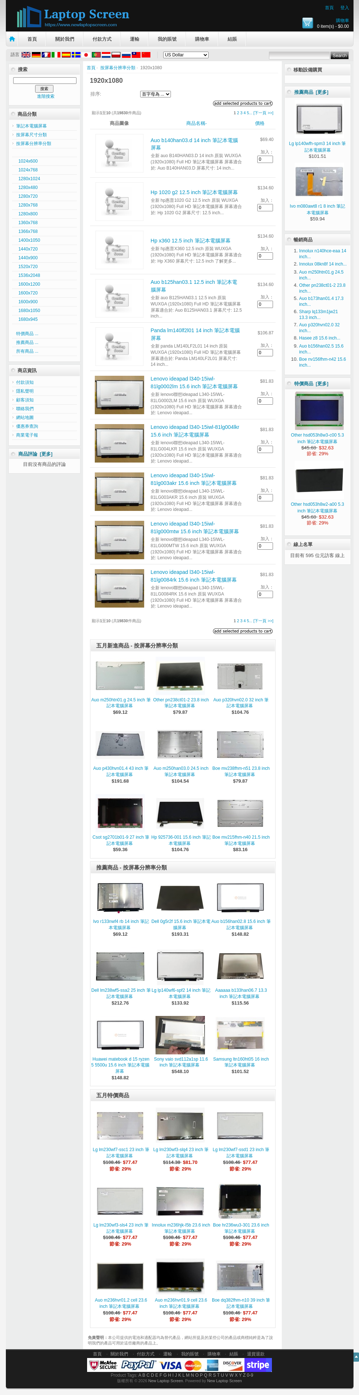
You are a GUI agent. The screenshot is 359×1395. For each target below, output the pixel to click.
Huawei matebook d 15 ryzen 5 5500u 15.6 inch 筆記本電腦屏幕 (120, 1065)
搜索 (22, 69)
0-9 (250, 1375)
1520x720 (27, 266)
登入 (344, 7)
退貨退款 (256, 1354)
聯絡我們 (25, 408)
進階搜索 (46, 96)
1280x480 (27, 187)
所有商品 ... (27, 351)
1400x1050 (28, 240)
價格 (260, 123)
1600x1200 (28, 284)
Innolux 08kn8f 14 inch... (323, 264)
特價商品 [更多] (311, 383)
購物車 (342, 20)
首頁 (329, 7)
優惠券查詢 (27, 426)
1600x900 (27, 301)
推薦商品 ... (27, 342)
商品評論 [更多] (35, 454)
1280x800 (27, 213)
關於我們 (64, 39)
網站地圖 (25, 417)
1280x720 (27, 196)
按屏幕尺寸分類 (31, 134)
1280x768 (27, 205)
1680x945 (27, 319)
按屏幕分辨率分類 (117, 67)
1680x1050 (28, 310)
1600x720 (27, 293)
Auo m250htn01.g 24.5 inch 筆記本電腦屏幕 (120, 703)
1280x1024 (28, 178)
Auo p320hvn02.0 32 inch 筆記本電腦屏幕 (241, 703)
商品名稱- (196, 123)
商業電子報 (27, 435)
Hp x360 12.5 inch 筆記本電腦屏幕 (191, 241)
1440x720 (27, 249)
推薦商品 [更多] (311, 92)
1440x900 (27, 257)
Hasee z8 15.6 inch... (319, 338)
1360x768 (27, 222)
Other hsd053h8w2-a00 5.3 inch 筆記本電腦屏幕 (317, 504)
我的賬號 (167, 39)
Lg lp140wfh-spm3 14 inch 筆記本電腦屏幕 (317, 143)
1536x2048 (28, 275)
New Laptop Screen (165, 1381)
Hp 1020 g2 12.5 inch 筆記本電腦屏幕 (194, 192)
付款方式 (102, 39)
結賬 (232, 39)
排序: (95, 94)
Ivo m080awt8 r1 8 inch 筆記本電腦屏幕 (317, 206)
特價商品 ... (27, 333)
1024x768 (27, 169)
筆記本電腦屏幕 (31, 126)
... (250, 113)
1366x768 (27, 231)
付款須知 (25, 382)
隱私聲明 (25, 391)
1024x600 (27, 161)
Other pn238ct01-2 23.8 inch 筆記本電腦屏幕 (181, 703)
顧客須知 (25, 399)
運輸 (134, 39)
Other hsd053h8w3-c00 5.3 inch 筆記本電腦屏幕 (317, 435)
